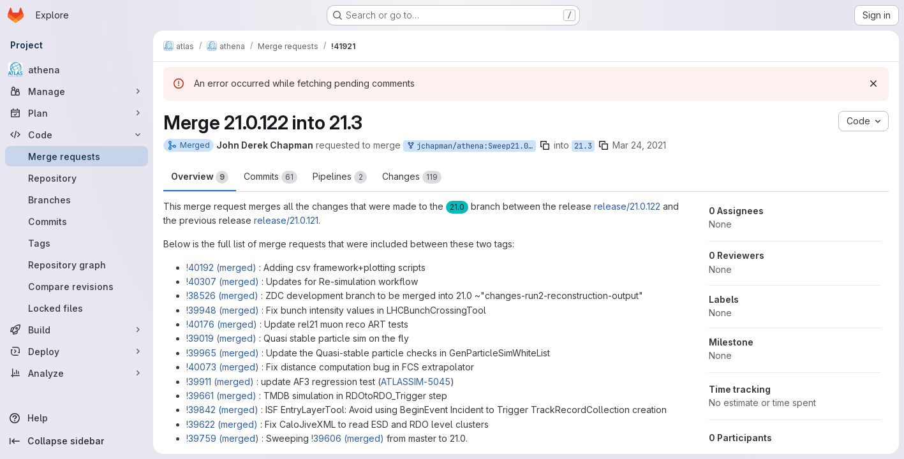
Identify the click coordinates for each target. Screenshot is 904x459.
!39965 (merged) (222, 352)
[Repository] (76, 178)
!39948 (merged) (222, 310)
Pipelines (340, 177)
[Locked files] (76, 308)
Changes (411, 177)
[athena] (76, 69)
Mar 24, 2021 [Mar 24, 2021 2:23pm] (639, 145)
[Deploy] (76, 351)
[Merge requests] (76, 156)
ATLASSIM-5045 (415, 381)
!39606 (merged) (347, 438)
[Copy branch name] (544, 145)
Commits (270, 177)
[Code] (76, 134)
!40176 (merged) (221, 324)
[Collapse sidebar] (76, 441)
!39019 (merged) (221, 338)
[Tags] (76, 243)
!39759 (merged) (222, 438)
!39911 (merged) (220, 381)
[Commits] (76, 221)
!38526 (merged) (222, 295)
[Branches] (76, 199)
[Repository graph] (76, 264)
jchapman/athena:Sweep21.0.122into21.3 (471, 146)
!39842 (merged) (222, 409)
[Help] (76, 418)
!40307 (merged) (222, 281)
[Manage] (76, 91)
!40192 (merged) (221, 267)
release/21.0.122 (627, 206)
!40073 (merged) (222, 366)
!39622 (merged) (222, 424)
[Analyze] (76, 373)
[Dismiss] (873, 83)
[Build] (76, 329)
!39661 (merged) (221, 395)
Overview (199, 177)
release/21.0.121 (286, 220)
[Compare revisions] (76, 286)
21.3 (583, 146)
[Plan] (76, 113)
